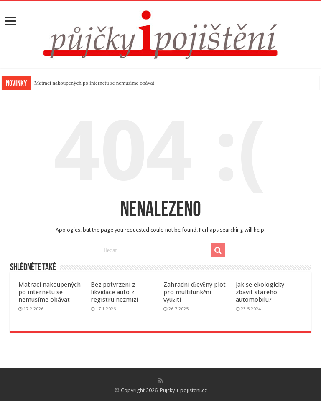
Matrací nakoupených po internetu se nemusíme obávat (94, 83)
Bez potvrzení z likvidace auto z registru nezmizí (114, 292)
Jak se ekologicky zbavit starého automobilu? (260, 292)
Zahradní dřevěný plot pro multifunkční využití (194, 292)
